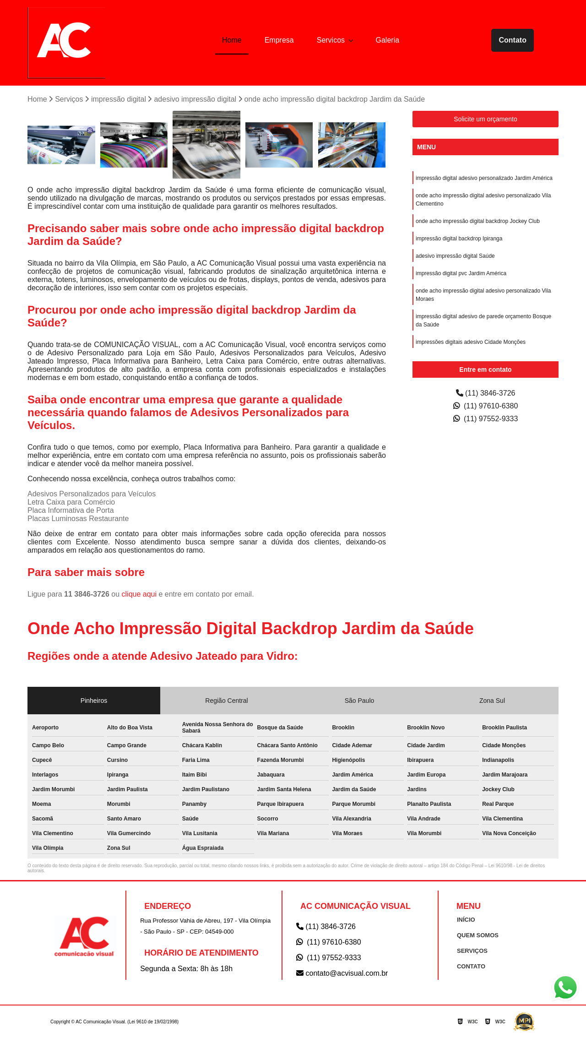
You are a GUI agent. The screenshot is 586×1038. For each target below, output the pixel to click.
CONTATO (471, 966)
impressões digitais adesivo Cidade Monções (471, 342)
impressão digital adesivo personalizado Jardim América (484, 178)
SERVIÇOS (472, 950)
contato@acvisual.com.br (342, 973)
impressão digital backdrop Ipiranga (459, 238)
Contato (512, 40)
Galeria (388, 40)
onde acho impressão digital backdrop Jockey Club (478, 221)
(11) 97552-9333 (485, 419)
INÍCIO (466, 919)
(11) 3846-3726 (485, 393)
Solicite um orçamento (485, 119)
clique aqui (139, 594)
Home (232, 40)
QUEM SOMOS (478, 935)
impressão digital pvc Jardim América (461, 273)
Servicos (332, 40)
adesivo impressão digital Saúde (455, 256)
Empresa (279, 40)
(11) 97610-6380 (485, 406)
